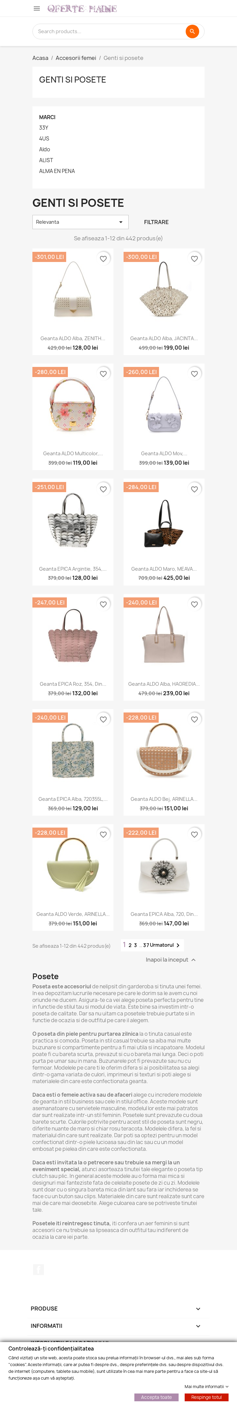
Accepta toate (156, 1397)
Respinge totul (206, 1397)
